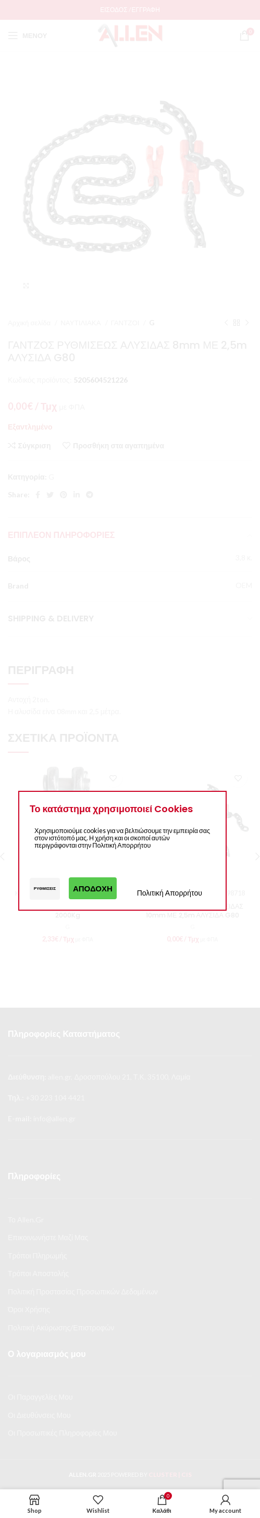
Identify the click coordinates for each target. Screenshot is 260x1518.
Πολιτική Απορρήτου (169, 892)
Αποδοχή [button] (93, 888)
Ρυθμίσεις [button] (45, 888)
